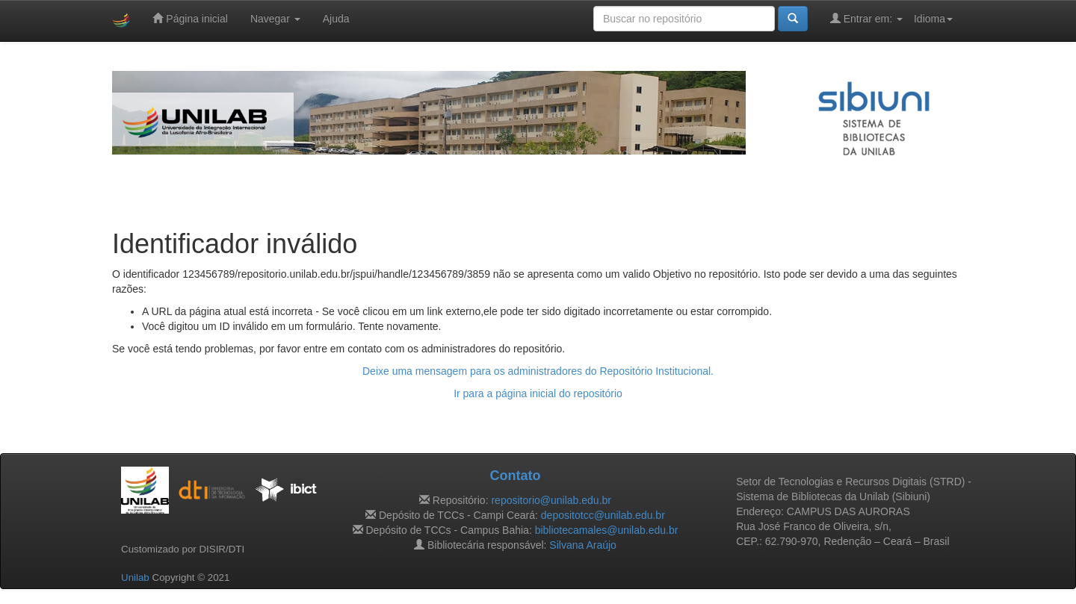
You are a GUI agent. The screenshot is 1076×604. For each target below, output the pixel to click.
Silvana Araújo (582, 545)
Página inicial (189, 18)
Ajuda (336, 19)
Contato (514, 475)
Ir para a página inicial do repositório (538, 393)
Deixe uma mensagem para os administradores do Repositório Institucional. (538, 371)
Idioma (933, 19)
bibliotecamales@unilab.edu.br (606, 530)
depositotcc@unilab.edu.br (603, 515)
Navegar (275, 19)
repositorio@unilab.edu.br (551, 500)
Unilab (135, 577)
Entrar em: (866, 18)
